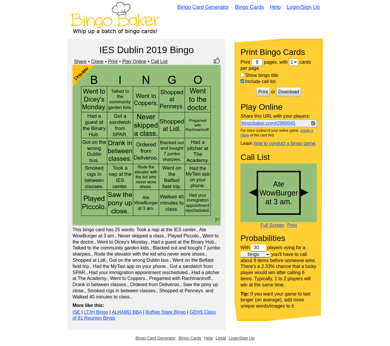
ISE (76, 312)
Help (275, 7)
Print (113, 61)
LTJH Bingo (96, 312)
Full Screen (272, 225)
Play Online (134, 61)
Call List (159, 61)
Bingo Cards (249, 7)
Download (288, 91)
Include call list (258, 81)
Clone (97, 61)
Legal (221, 338)
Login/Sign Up (303, 7)
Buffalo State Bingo (166, 312)
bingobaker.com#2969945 (268, 123)
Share (80, 61)
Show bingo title (259, 75)
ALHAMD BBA (127, 312)
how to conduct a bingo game (284, 143)
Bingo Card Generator (203, 7)
